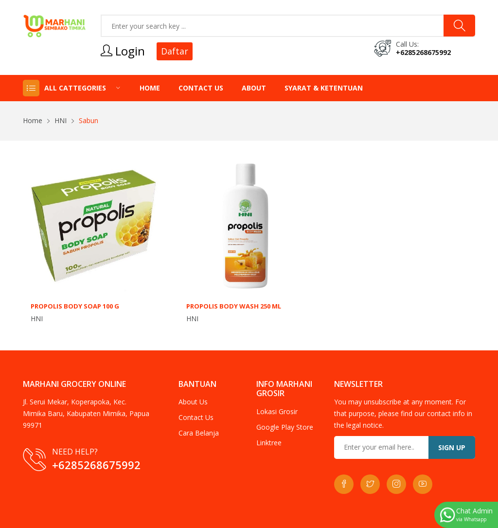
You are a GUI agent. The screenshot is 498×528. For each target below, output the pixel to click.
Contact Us (200, 87)
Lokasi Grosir (277, 411)
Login (123, 51)
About (254, 87)
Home (150, 87)
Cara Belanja (198, 432)
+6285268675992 (423, 52)
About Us (193, 401)
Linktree (269, 442)
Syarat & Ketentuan (324, 87)
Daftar (174, 51)
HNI (60, 120)
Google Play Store (284, 427)
